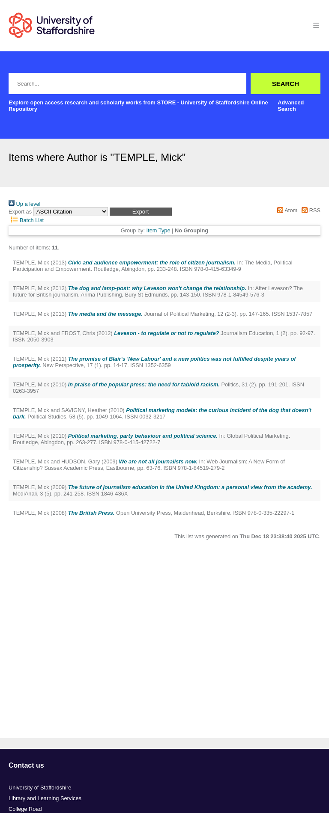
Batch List (26, 220)
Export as (20, 211)
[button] (141, 212)
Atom (286, 210)
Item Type (158, 230)
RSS (309, 210)
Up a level (24, 204)
